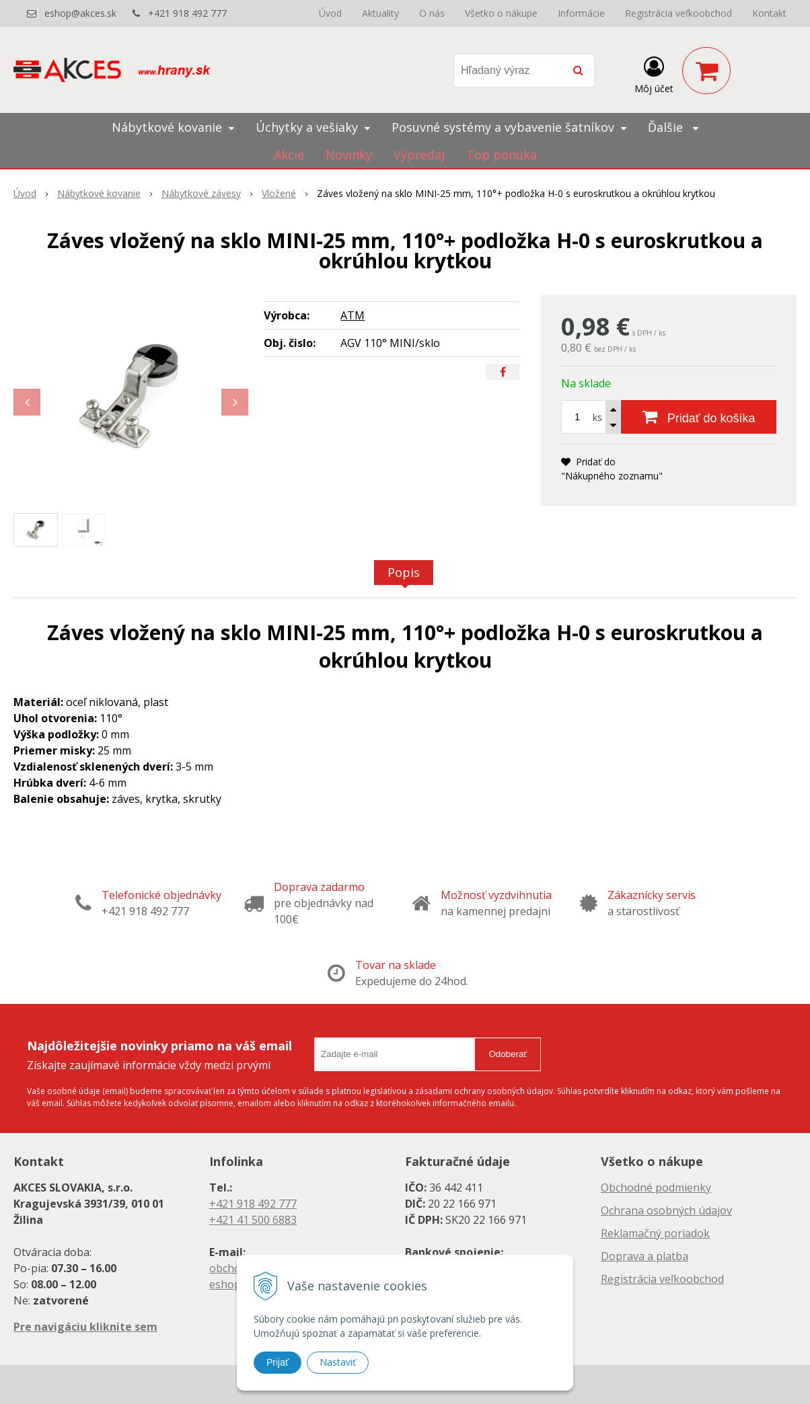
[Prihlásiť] (653, 73)
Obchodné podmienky (656, 1187)
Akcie (289, 155)
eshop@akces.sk (80, 13)
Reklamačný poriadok (655, 1233)
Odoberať (507, 1054)
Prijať (277, 1362)
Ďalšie (673, 127)
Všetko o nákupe (501, 13)
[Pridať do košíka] (698, 417)
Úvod (330, 13)
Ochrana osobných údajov (666, 1210)
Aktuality (380, 13)
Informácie (581, 13)
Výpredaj (419, 155)
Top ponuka (501, 155)
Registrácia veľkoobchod (678, 13)
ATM (352, 315)
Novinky (349, 155)
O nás (432, 13)
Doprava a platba (644, 1256)
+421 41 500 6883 (253, 1219)
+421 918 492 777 (187, 13)
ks (597, 417)
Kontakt (769, 13)
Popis (404, 572)
